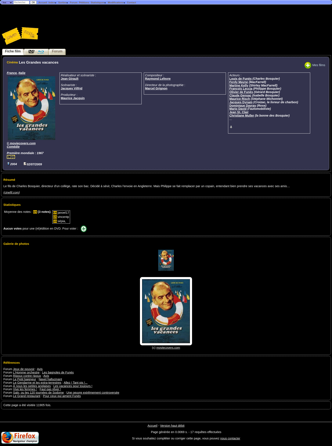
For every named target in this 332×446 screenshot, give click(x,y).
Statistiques (98, 2)
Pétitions (84, 2)
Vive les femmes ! (25, 389)
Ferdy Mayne (238, 82)
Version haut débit (172, 425)
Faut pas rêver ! (50, 389)
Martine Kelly (238, 85)
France (12, 73)
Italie (21, 73)
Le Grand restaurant (26, 396)
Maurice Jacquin (73, 98)
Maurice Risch (239, 98)
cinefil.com (11, 192)
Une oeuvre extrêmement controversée (92, 392)
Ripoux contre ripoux (27, 376)
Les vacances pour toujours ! (72, 386)
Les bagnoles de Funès (58, 372)
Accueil (42, 2)
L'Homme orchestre (26, 372)
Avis (40, 369)
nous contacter (230, 438)
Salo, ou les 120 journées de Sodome (38, 392)
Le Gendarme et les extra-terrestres (37, 382)
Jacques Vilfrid (71, 88)
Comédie (13, 146)
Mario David (238, 108)
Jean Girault (69, 78)
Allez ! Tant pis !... (76, 382)
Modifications (116, 2)
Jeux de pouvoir (24, 369)
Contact (131, 2)
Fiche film (13, 51)
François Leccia (240, 88)
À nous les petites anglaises (32, 386)
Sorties (63, 2)
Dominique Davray (242, 105)
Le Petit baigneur (24, 379)
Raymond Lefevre (158, 78)
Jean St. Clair (239, 112)
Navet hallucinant (50, 379)
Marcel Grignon (156, 88)
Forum (73, 2)
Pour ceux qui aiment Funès (62, 396)
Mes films (314, 65)
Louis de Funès (240, 78)
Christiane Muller (241, 115)
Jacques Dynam (241, 102)
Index (52, 2)
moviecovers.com (23, 143)
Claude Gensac (240, 95)
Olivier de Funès (241, 92)
